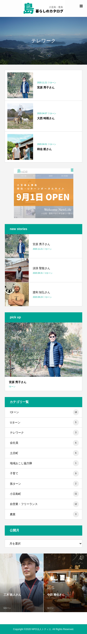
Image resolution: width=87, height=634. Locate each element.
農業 (44, 514)
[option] (22, 582)
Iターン (44, 412)
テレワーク (44, 433)
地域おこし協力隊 (44, 463)
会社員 (44, 443)
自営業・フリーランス (44, 504)
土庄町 (44, 453)
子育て (44, 474)
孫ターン (44, 484)
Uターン (44, 422)
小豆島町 (44, 494)
